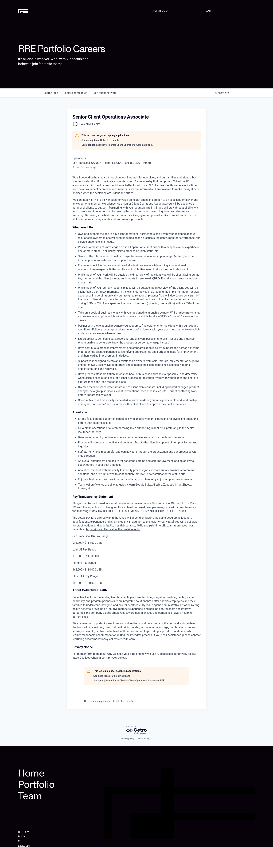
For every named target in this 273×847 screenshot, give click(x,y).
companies (75, 93)
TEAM (207, 10)
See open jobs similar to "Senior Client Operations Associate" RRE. (117, 144)
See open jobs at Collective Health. (100, 140)
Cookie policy (143, 738)
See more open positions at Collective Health (108, 701)
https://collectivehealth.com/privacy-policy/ (99, 657)
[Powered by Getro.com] (136, 730)
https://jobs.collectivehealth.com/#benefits (113, 529)
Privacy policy (127, 738)
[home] (35, 10)
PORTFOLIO (160, 10)
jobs (51, 93)
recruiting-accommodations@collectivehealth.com (103, 639)
